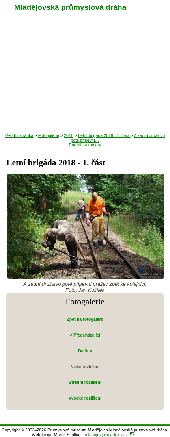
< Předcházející (85, 335)
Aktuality (85, 42)
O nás (85, 121)
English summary (85, 145)
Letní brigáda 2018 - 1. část (104, 135)
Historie (85, 89)
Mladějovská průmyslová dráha (70, 7)
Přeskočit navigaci (0, 0)
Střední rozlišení (85, 382)
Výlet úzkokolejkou (85, 58)
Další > (85, 350)
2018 (68, 135)
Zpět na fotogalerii (85, 319)
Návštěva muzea (85, 73)
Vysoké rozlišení (85, 398)
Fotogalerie (85, 105)
